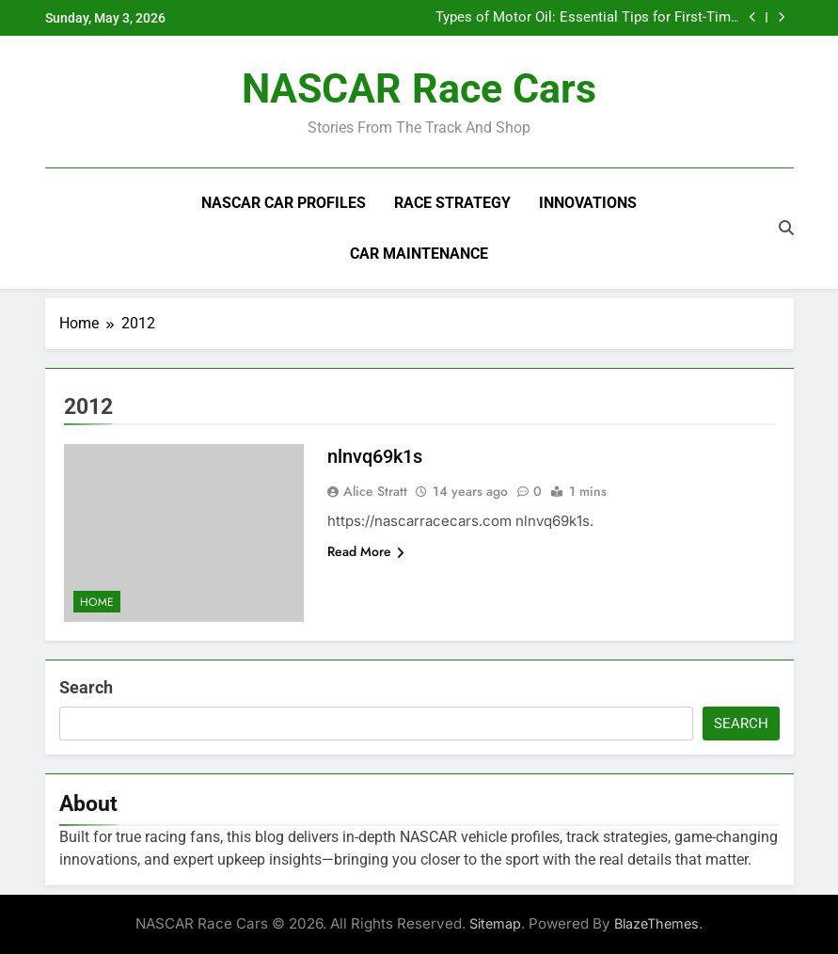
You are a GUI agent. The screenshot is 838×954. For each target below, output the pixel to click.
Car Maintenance (419, 253)
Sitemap (495, 923)
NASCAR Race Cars (419, 88)
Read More (365, 551)
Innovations (588, 203)
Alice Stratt (375, 491)
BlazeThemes (656, 923)
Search (86, 687)
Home (97, 602)
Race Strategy (452, 203)
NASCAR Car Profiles (283, 203)
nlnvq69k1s (374, 456)
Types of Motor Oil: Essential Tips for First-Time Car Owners (586, 17)
